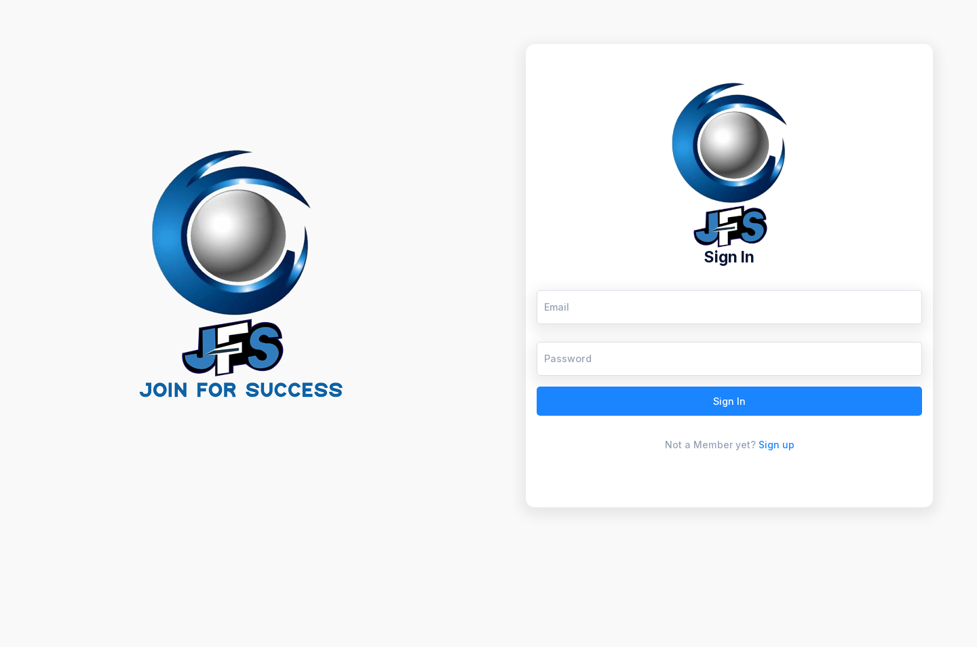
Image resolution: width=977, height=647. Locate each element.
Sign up (776, 444)
